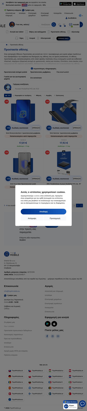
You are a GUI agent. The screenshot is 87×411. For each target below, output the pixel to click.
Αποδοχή (43, 211)
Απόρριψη (32, 218)
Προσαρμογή (55, 218)
